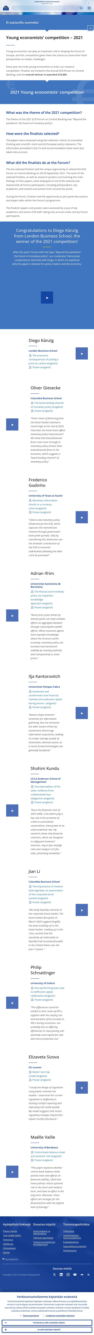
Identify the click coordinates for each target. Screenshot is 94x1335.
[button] (89, 3)
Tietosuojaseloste (31, 1315)
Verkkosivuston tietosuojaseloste (72, 1236)
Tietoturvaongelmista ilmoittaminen (44, 1243)
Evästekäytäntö (71, 1242)
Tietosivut (8, 1239)
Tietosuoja (68, 1231)
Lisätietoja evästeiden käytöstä (60, 1315)
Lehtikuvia (8, 1243)
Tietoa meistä (10, 1231)
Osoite (6, 1252)
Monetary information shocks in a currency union (43, 504)
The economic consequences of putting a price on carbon (44, 359)
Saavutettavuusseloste (74, 1246)
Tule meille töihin (12, 1235)
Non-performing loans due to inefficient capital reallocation (47, 991)
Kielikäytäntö (69, 1250)
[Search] (45, 8)
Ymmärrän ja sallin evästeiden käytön (49, 1322)
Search (81, 8)
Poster (36, 367)
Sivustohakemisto (11, 1259)
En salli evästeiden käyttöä (49, 1329)
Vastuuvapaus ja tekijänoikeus (41, 1232)
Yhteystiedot (9, 1248)
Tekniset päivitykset (43, 1237)
